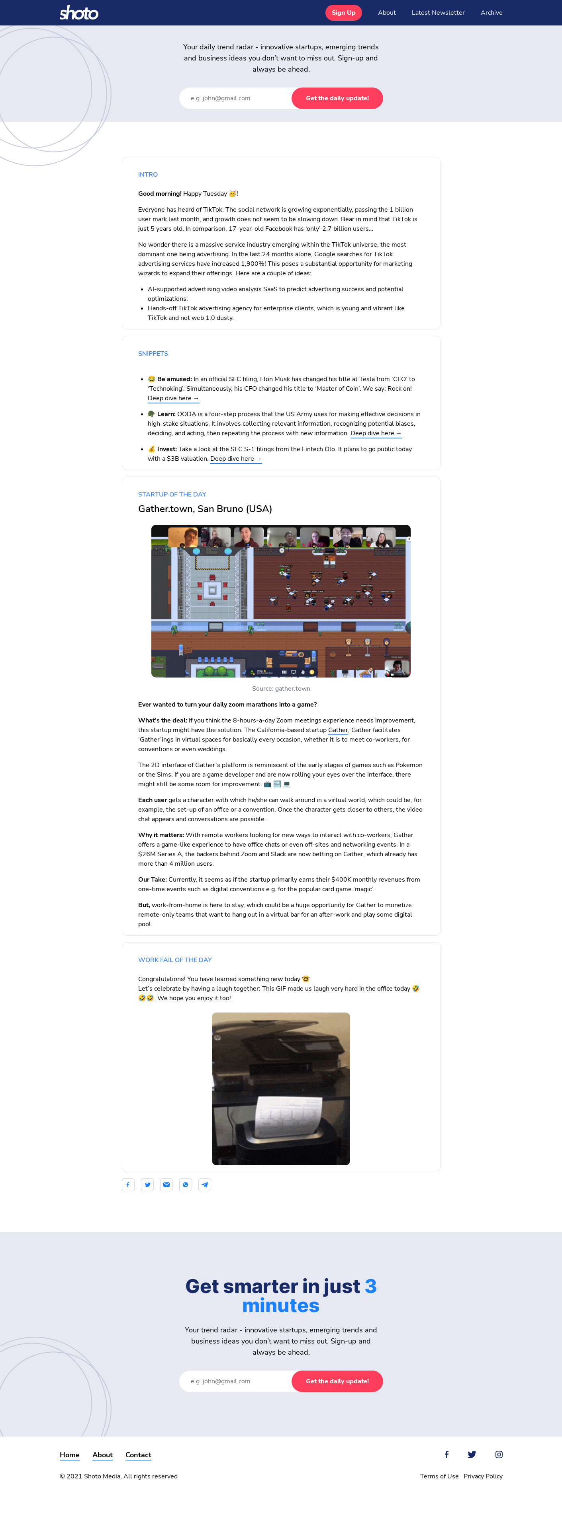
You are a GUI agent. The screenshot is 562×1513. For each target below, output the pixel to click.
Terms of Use (439, 1476)
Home (70, 1455)
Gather (338, 730)
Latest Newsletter (438, 12)
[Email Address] (243, 98)
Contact (138, 1455)
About (387, 12)
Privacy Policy (483, 1476)
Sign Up (344, 12)
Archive (492, 12)
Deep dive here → (174, 398)
